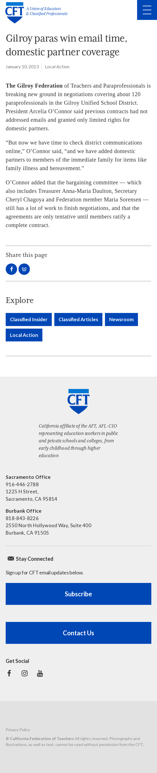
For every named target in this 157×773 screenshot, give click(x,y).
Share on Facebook (11, 269)
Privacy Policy (18, 729)
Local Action (57, 66)
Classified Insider (28, 319)
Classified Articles (78, 319)
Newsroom (121, 319)
